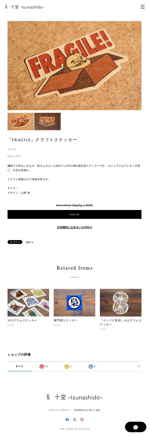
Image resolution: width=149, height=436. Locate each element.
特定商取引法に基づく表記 (87, 410)
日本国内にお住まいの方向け (74, 227)
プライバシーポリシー (59, 410)
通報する (30, 242)
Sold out (74, 214)
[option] (75, 65)
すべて (19, 366)
